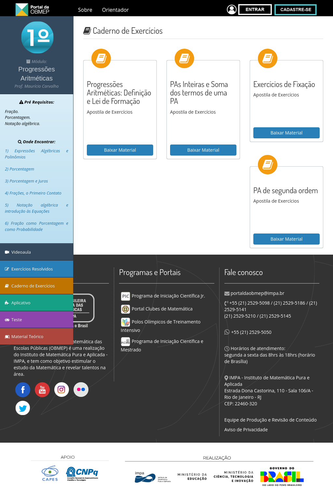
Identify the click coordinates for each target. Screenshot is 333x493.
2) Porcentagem (19, 169)
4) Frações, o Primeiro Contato (33, 193)
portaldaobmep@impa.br (257, 293)
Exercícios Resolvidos (29, 269)
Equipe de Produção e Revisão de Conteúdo (270, 420)
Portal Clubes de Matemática (157, 309)
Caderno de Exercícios (30, 286)
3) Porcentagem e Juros (26, 181)
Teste (13, 319)
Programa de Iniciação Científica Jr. (163, 296)
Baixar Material (120, 150)
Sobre (85, 9)
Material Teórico (24, 336)
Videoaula (18, 252)
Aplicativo (18, 303)
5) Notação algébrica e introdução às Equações (36, 208)
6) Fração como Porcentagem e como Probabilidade (36, 226)
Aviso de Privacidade (246, 429)
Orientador (115, 9)
